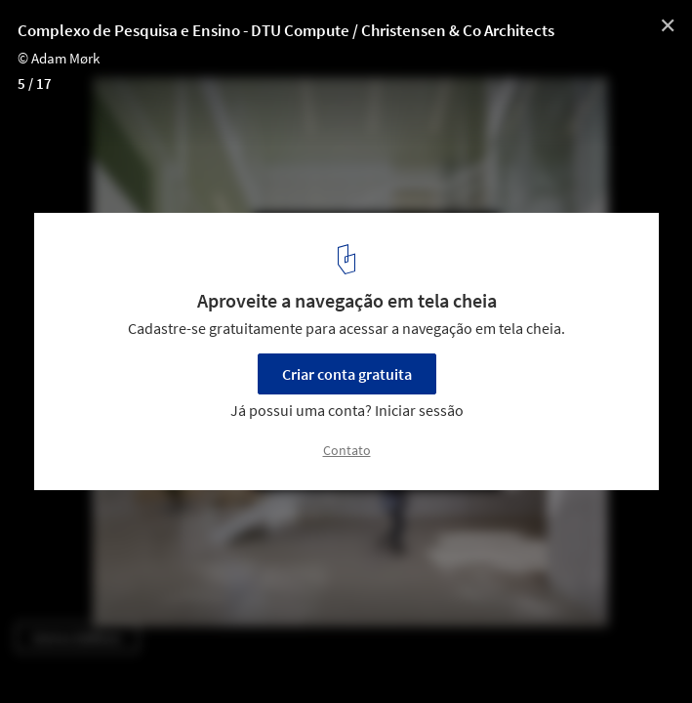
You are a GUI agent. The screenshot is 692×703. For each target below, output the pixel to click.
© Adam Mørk (59, 58)
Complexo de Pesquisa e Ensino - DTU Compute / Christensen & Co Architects (286, 30)
